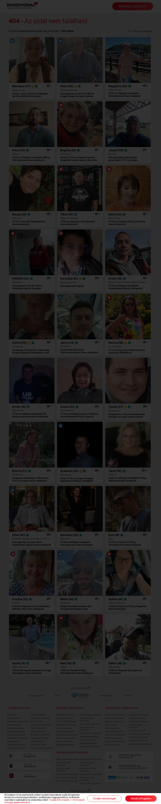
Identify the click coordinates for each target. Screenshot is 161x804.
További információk (59, 800)
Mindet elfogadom (141, 798)
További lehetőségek (104, 798)
